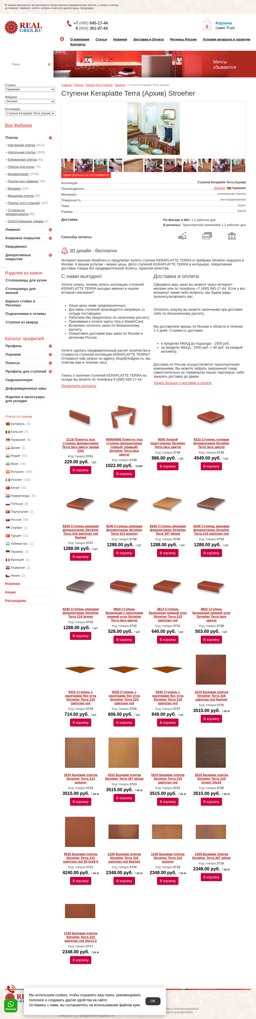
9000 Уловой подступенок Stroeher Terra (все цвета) (167, 443)
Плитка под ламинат (23, 181)
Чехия (15, 575)
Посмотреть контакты (78, 386)
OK (153, 1001)
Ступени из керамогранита (17, 212)
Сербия (16, 527)
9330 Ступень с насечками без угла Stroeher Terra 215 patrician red (168, 697)
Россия (15, 519)
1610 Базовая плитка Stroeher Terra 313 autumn (81, 778)
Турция (15, 535)
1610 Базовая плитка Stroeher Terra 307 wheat (124, 776)
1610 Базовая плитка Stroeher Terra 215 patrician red (167, 778)
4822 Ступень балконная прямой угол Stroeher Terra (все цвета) (211, 614)
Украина (16, 551)
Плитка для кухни (21, 167)
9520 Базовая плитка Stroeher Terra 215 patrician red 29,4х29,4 (80, 857)
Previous (67, 163)
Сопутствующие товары (26, 221)
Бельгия (16, 432)
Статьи (101, 39)
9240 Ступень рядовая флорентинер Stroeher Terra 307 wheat (168, 529)
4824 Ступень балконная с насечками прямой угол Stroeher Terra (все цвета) (124, 614)
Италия (16, 480)
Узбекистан (19, 543)
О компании (79, 39)
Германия (17, 440)
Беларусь (17, 424)
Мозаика (14, 188)
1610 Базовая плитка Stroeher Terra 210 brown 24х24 (211, 778)
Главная (66, 84)
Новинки (120, 39)
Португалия (19, 511)
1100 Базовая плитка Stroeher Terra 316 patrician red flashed (124, 857)
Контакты (78, 44)
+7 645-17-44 (91, 23)
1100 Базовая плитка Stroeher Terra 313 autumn (167, 857)
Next (240, 163)
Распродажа (15, 601)
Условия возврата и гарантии (226, 39)
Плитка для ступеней (24, 203)
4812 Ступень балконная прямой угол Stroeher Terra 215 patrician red (168, 614)
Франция (17, 559)
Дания (15, 448)
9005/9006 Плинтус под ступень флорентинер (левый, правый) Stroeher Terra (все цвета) (124, 447)
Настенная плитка (34, 71)
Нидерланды (20, 496)
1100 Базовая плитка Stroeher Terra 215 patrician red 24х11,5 (81, 937)
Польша (16, 504)
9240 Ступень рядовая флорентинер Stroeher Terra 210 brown (80, 612)
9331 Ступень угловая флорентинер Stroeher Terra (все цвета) (211, 443)
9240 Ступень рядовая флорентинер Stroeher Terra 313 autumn (124, 529)
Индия (15, 456)
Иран (14, 464)
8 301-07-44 (92, 28)
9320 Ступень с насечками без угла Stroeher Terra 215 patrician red (124, 697)
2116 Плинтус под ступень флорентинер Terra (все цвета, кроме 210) (80, 445)
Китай (14, 488)
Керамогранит (18, 174)
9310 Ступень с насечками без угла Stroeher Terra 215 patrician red (80, 697)
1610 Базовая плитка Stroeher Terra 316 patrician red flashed (211, 695)
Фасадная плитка (21, 196)
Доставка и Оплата (148, 39)
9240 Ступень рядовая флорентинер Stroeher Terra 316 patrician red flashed (80, 531)
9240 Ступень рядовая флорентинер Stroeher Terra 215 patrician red (211, 529)
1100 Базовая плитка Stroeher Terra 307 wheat (211, 856)
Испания (17, 472)
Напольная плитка (22, 152)
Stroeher (120, 84)
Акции (10, 592)
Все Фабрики (18, 125)
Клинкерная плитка (22, 159)
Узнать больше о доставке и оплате (183, 383)
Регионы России (183, 39)
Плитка (78, 84)
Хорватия (17, 567)
